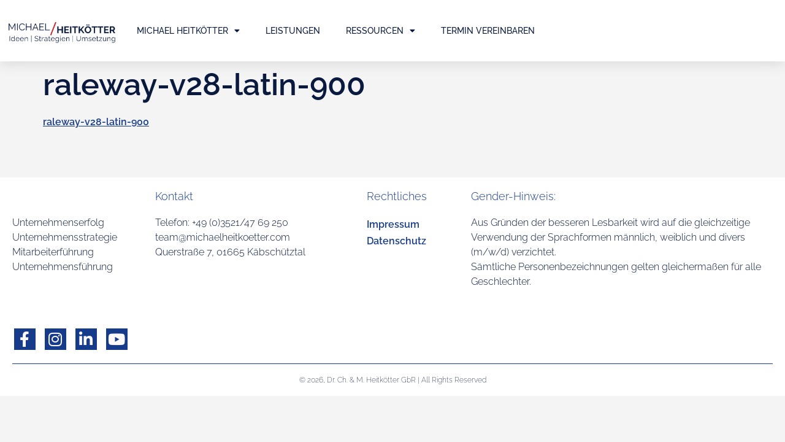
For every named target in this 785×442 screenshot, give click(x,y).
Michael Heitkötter (188, 30)
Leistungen (293, 31)
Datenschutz (396, 241)
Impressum (393, 224)
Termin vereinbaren (488, 31)
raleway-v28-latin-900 (96, 122)
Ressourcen (380, 30)
